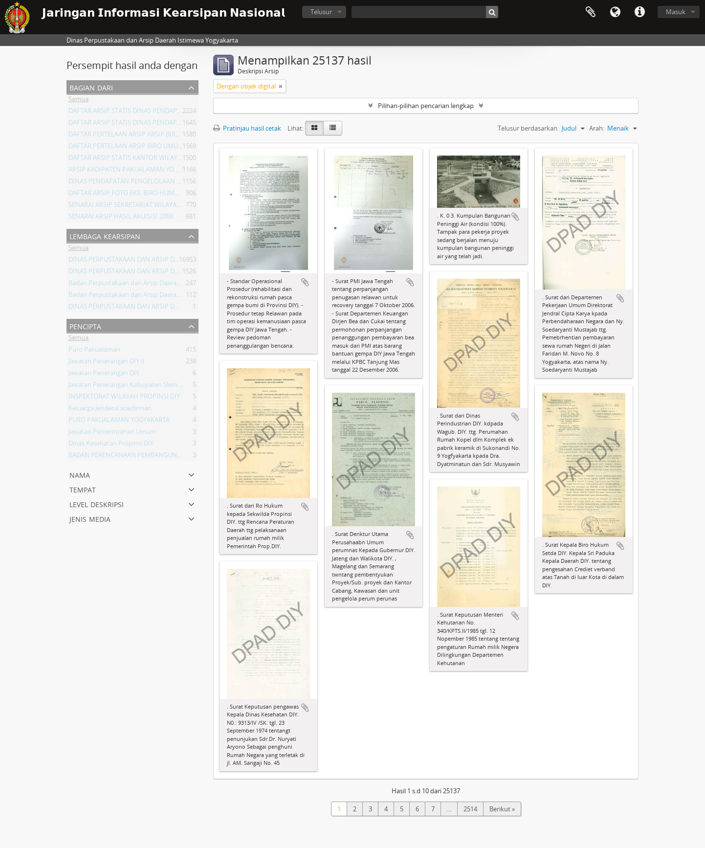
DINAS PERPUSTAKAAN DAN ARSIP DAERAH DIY (137, 261)
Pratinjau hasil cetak (247, 128)
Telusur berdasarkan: (528, 128)
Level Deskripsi (96, 503)
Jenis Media (89, 518)
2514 (470, 808)
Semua (78, 100)
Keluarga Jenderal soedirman (110, 409)
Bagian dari (91, 86)
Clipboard (590, 12)
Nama (79, 474)
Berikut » (502, 808)
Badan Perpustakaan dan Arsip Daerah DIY (130, 296)
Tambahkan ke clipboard (305, 282)
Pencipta (85, 325)
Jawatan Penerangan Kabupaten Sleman (126, 386)
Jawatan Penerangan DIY (103, 374)
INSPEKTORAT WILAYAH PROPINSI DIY (124, 398)
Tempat (82, 488)
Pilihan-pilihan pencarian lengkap (426, 105)
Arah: (596, 128)
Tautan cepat (639, 12)
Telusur (321, 11)
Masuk (675, 11)
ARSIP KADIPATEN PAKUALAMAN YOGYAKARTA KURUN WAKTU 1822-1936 (175, 171)
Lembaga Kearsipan (104, 235)
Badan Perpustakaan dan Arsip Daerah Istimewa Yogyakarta (155, 284)
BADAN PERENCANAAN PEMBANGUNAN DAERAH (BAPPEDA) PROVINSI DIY (177, 456)
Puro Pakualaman (94, 351)
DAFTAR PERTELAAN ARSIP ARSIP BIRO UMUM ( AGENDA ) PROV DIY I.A (171, 136)
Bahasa (615, 12)
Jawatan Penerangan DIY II (106, 362)
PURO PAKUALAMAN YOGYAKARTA (119, 421)
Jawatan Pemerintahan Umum (112, 433)
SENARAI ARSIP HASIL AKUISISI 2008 (120, 218)
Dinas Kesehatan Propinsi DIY (111, 445)
